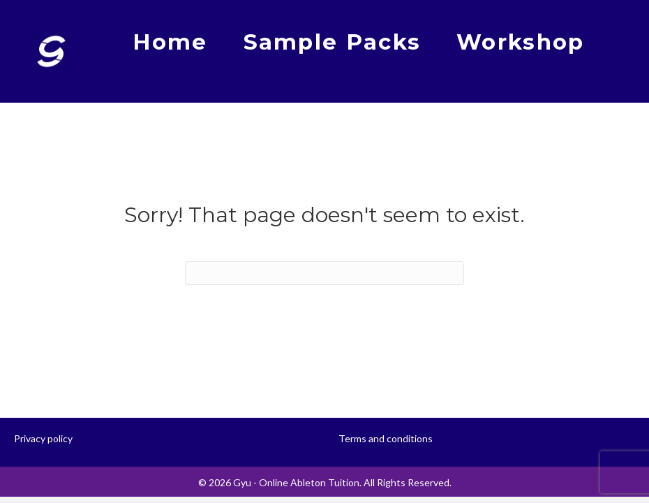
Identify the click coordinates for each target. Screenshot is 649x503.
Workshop (520, 42)
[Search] (324, 273)
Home (170, 42)
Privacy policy (43, 438)
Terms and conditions (385, 438)
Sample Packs (333, 42)
